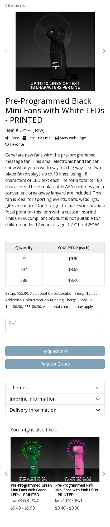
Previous (6, 51)
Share (12, 137)
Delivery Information (32, 410)
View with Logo (70, 137)
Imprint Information (32, 399)
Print (28, 137)
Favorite (14, 144)
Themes (18, 387)
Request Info (55, 351)
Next (103, 51)
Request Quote (55, 364)
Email (45, 137)
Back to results (17, 5)
